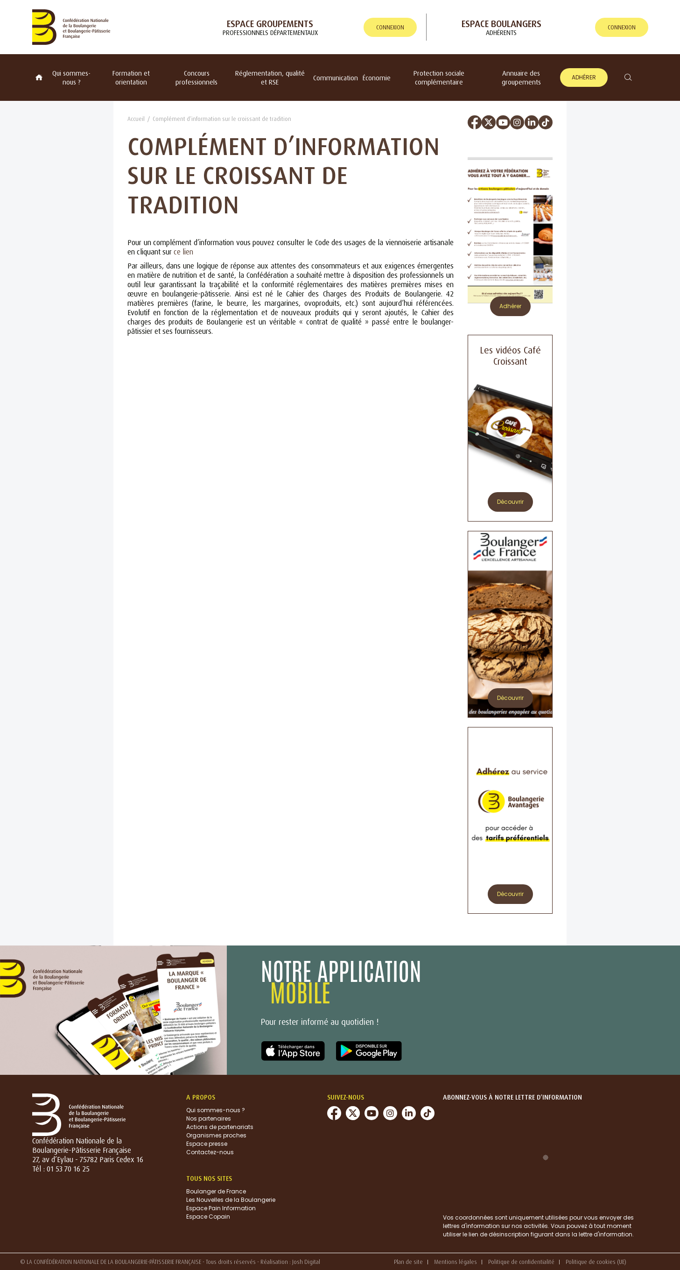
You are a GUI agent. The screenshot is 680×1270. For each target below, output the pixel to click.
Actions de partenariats (219, 1127)
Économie (377, 77)
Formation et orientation (131, 77)
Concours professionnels (196, 77)
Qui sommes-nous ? (71, 77)
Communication (335, 77)
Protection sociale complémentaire (439, 77)
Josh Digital (306, 1261)
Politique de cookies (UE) (596, 1261)
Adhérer (584, 77)
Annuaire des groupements (521, 77)
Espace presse (206, 1144)
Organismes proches (216, 1135)
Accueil (136, 118)
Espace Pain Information (221, 1208)
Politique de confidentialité (521, 1261)
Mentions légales (455, 1261)
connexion (390, 27)
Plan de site (408, 1261)
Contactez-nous (210, 1152)
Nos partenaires (208, 1118)
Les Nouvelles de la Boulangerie (230, 1200)
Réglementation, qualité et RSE (270, 77)
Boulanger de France (216, 1191)
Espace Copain (208, 1217)
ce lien (183, 251)
